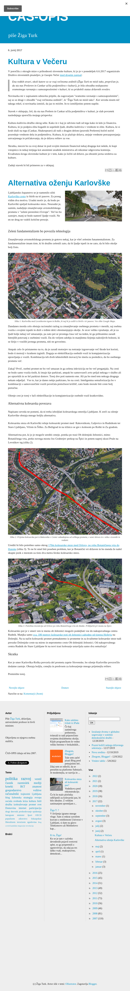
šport (30, 815)
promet (32, 804)
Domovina (10, 808)
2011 (95, 898)
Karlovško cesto (17, 196)
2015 (95, 878)
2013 (95, 888)
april (98, 851)
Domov (65, 688)
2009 (95, 908)
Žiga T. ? (54, 810)
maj (97, 846)
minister (20, 815)
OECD (38, 815)
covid (7, 826)
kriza (25, 801)
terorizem (21, 822)
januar (98, 866)
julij (97, 826)
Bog (39, 822)
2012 (95, 893)
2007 (95, 918)
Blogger (92, 984)
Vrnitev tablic (98, 761)
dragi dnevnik (11, 811)
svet (39, 804)
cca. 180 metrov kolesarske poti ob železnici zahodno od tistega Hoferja (72, 634)
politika (11, 778)
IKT (22, 786)
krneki (9, 786)
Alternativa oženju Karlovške (59, 183)
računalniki (12, 794)
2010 (95, 903)
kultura (32, 801)
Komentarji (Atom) (33, 693)
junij (98, 831)
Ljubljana (36, 794)
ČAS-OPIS (38, 16)
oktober (99, 810)
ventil (38, 779)
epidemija (37, 811)
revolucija (30, 826)
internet (22, 808)
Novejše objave (16, 688)
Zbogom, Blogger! (69, 752)
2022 (95, 776)
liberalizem (10, 822)
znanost (36, 786)
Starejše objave (113, 688)
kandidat (13, 826)
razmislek (23, 783)
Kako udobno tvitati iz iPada (72, 722)
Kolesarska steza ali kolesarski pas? (73, 782)
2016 (95, 873)
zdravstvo (23, 818)
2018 (95, 796)
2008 (95, 913)
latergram (9, 815)
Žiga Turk (15, 718)
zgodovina (32, 822)
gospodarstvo (13, 790)
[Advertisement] (65, 952)
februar (99, 861)
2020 (95, 786)
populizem (10, 818)
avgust (99, 821)
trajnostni (25, 794)
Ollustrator (70, 984)
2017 (95, 801)
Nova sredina (98, 752)
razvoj (26, 778)
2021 (95, 781)
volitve (37, 790)
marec (98, 856)
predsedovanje (25, 811)
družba (8, 804)
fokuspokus (36, 818)
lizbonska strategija (22, 797)
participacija (35, 808)
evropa (38, 797)
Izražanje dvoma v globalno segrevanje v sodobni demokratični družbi (105, 734)
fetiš (39, 801)
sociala (8, 801)
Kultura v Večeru (37, 61)
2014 (95, 883)
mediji (37, 783)
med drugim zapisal (71, 74)
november (100, 805)
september (100, 815)
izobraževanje (20, 804)
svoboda (17, 801)
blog (7, 797)
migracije (21, 826)
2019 (95, 791)
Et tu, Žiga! (55, 835)
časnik (9, 783)
